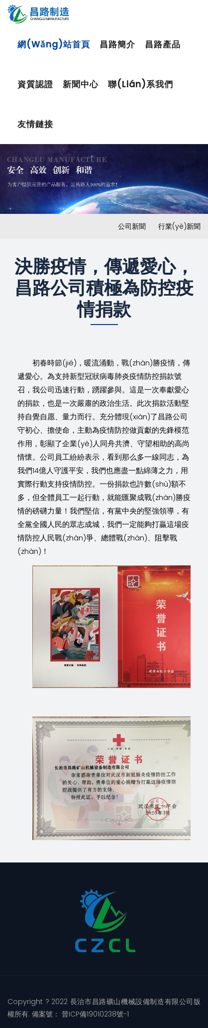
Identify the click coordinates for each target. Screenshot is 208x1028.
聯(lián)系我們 (140, 84)
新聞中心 (81, 84)
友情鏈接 (35, 124)
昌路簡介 (117, 44)
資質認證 (35, 84)
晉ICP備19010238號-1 (94, 1014)
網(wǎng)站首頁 (53, 44)
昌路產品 (163, 44)
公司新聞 (132, 226)
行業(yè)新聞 (179, 226)
